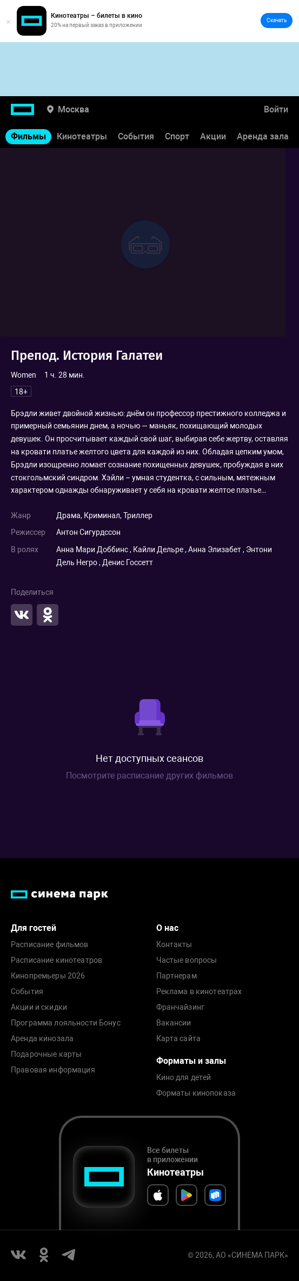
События (136, 136)
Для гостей (33, 928)
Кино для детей (183, 1078)
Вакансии (173, 1023)
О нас (167, 928)
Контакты (174, 945)
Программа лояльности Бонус (66, 1023)
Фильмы (28, 136)
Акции (213, 136)
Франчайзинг (180, 1007)
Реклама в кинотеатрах (199, 992)
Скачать (277, 20)
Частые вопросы (186, 960)
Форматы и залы (191, 1061)
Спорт (177, 136)
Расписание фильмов (50, 945)
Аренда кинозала (42, 1039)
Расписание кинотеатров (56, 960)
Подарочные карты (46, 1054)
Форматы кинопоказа (196, 1093)
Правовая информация (53, 1070)
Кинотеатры (82, 136)
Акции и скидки (39, 1007)
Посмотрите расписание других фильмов (149, 775)
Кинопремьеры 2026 (48, 976)
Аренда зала (263, 136)
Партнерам (176, 976)
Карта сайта (178, 1039)
